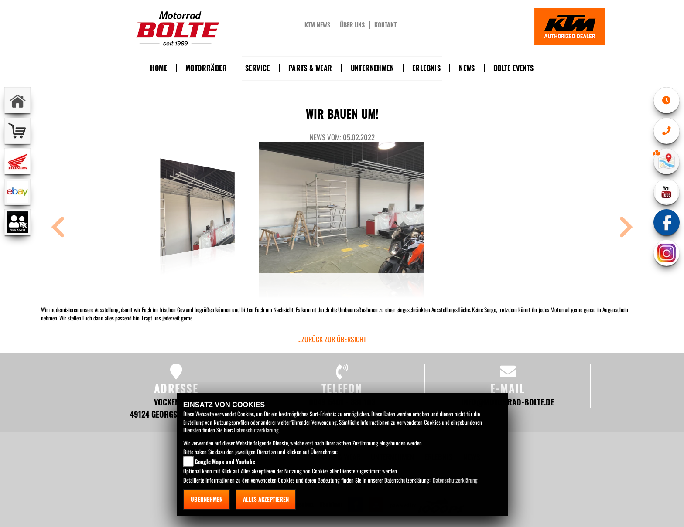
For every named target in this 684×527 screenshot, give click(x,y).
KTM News (317, 25)
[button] (58, 228)
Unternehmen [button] (372, 68)
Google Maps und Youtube (225, 461)
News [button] (467, 68)
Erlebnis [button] (426, 68)
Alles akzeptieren (266, 499)
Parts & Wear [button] (310, 68)
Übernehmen (206, 499)
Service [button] (257, 68)
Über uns (352, 25)
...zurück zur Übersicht (332, 339)
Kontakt (385, 25)
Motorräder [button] (206, 68)
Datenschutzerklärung (256, 429)
